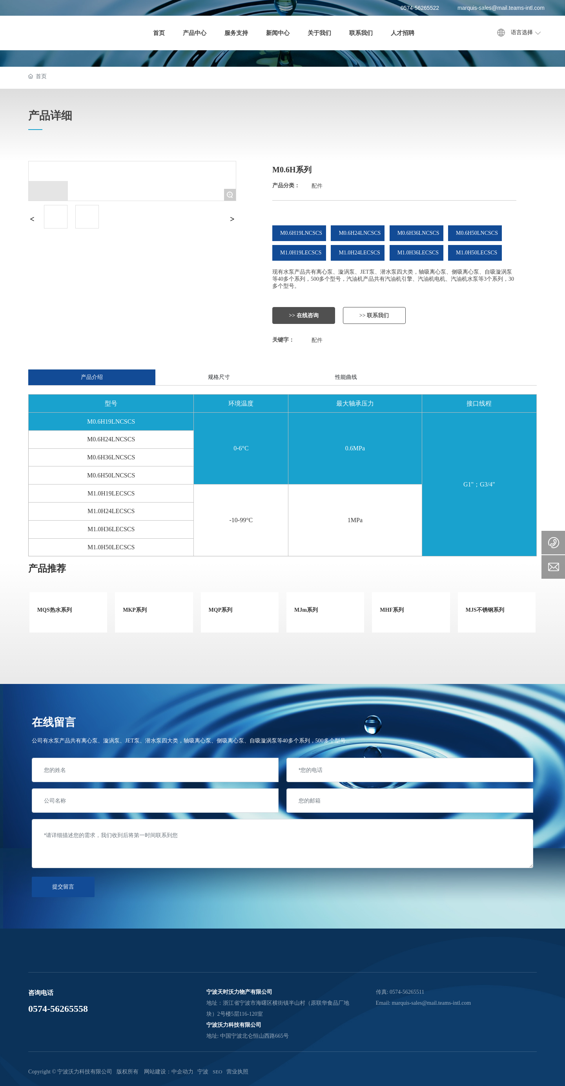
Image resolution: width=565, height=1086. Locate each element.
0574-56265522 (420, 8)
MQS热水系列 (54, 610)
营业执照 (237, 1072)
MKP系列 (135, 610)
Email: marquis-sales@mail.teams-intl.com (423, 1003)
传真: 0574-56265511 (400, 992)
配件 (317, 186)
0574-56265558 (58, 1009)
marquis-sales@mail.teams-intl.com (501, 8)
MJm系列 (306, 610)
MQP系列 (221, 610)
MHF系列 (392, 610)
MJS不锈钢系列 (485, 610)
